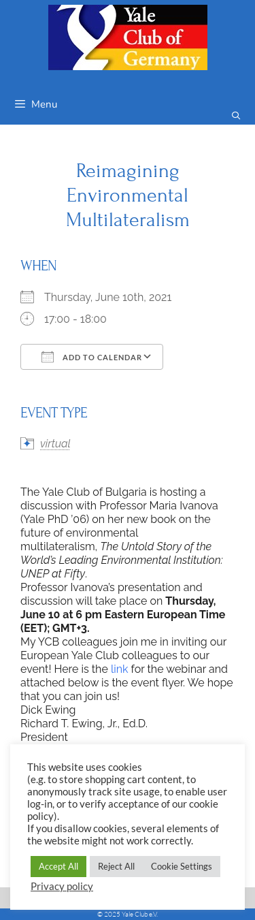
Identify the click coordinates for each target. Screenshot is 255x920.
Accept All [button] (58, 866)
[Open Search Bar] (236, 116)
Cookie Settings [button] (181, 866)
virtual (55, 443)
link (120, 669)
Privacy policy (62, 886)
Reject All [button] (116, 866)
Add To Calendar (91, 357)
